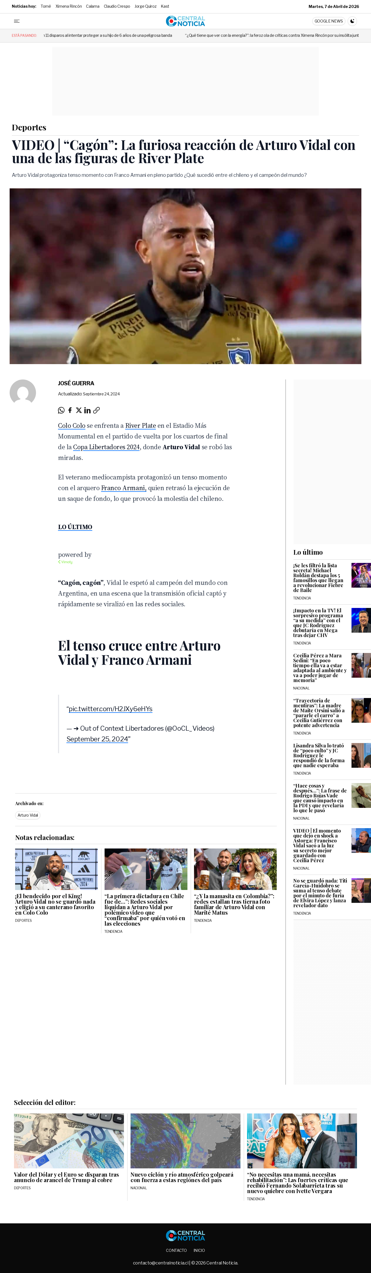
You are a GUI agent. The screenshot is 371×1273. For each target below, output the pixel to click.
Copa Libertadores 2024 (106, 446)
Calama (92, 6)
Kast (165, 6)
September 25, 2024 (97, 739)
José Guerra (76, 383)
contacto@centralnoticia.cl (161, 1263)
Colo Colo (71, 425)
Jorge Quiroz (145, 6)
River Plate (140, 425)
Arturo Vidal (28, 815)
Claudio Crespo (117, 6)
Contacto (176, 1250)
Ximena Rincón (69, 6)
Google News (329, 21)
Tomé (46, 6)
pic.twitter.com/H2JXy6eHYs (111, 709)
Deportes (29, 127)
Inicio (199, 1250)
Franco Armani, (123, 487)
